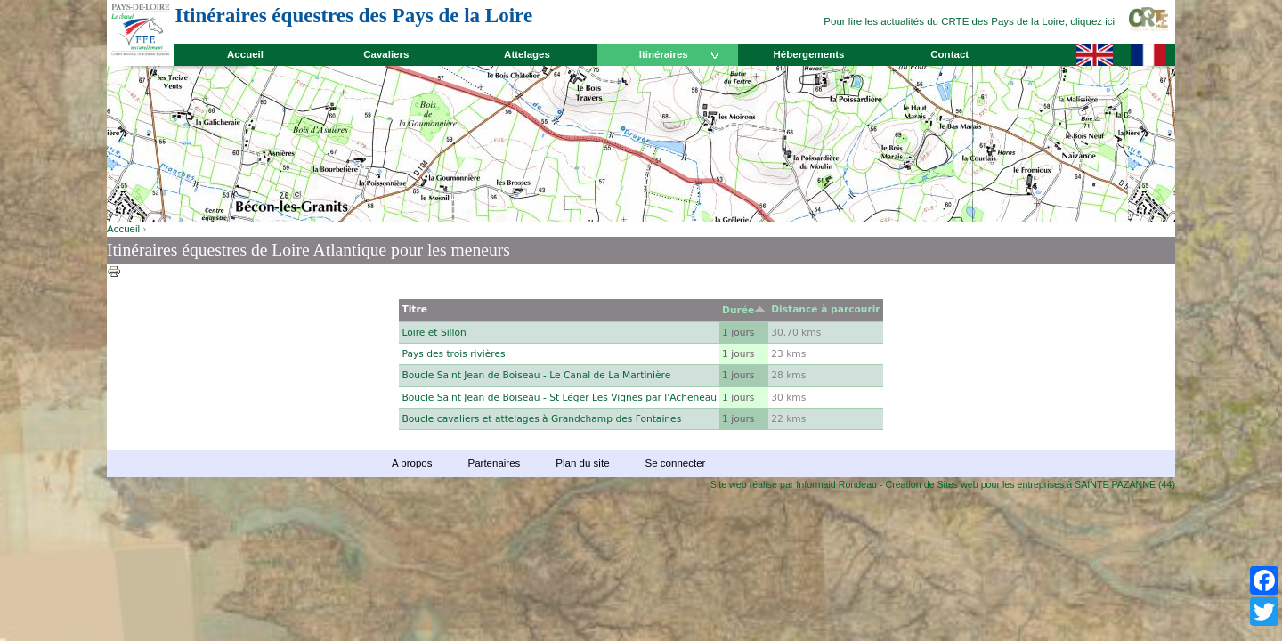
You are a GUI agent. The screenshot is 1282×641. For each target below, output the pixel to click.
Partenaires (493, 463)
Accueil (245, 54)
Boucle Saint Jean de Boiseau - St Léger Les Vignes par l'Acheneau (559, 397)
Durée (744, 310)
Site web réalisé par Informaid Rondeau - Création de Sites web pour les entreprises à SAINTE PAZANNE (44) (942, 484)
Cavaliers (386, 54)
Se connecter (675, 463)
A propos (412, 463)
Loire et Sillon (434, 332)
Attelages (527, 54)
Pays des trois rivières (453, 354)
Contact (949, 54)
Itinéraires (663, 54)
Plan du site (582, 463)
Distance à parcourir (825, 309)
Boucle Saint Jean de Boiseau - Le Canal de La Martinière (536, 375)
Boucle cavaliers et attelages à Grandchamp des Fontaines (541, 419)
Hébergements (808, 54)
